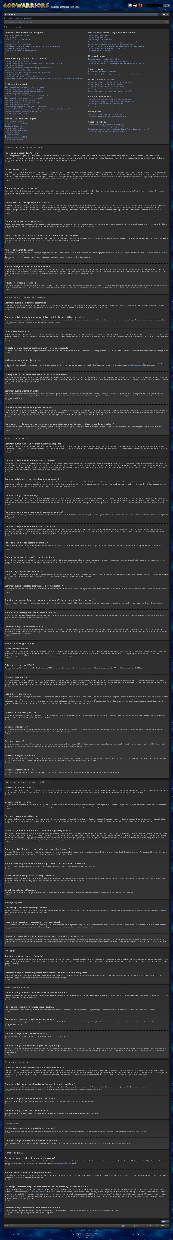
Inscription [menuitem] (168, 15)
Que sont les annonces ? (13, 132)
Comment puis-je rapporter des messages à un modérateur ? (26, 107)
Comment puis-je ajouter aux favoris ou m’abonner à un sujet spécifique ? (113, 101)
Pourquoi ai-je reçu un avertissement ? (18, 104)
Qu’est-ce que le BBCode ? (14, 121)
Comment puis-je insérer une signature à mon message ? (25, 91)
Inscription (29, 18)
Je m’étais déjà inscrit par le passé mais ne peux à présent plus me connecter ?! (32, 46)
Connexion (19, 18)
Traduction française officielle (84, 1235)
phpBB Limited (60, 1161)
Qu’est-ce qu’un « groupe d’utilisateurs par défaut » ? (106, 48)
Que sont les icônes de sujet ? (15, 139)
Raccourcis (6, 15)
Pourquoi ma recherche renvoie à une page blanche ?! (107, 86)
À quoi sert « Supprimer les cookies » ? (18, 53)
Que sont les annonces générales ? (17, 130)
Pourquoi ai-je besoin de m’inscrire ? (17, 35)
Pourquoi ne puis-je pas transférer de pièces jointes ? (23, 102)
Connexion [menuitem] (164, 15)
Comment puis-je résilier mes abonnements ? (104, 106)
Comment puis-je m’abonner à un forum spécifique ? (106, 104)
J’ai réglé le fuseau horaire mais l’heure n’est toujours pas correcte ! (28, 68)
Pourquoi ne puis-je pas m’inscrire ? (17, 40)
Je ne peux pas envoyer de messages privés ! (104, 59)
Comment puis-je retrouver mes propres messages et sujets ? (109, 91)
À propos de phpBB (60, 1163)
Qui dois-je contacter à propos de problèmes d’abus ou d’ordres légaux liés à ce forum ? (118, 129)
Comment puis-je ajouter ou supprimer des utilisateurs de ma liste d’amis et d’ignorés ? (118, 74)
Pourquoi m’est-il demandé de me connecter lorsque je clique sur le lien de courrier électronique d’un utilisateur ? (44, 79)
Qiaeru (95, 1235)
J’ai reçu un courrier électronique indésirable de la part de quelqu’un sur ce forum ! (116, 63)
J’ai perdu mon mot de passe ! (15, 48)
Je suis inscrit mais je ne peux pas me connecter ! (22, 42)
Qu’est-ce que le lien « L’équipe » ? (100, 51)
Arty (82, 1233)
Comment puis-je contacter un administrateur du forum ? (107, 131)
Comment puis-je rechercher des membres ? (103, 89)
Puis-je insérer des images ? (15, 128)
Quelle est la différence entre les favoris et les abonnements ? (109, 99)
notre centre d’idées (126, 1175)
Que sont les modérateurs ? (97, 37)
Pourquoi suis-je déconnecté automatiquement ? (21, 51)
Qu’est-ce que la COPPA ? (14, 37)
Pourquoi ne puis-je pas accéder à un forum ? (20, 100)
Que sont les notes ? (12, 135)
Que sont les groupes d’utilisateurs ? (100, 40)
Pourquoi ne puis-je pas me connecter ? (18, 44)
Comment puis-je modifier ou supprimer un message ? (23, 89)
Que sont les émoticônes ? (14, 126)
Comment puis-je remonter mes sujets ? (18, 113)
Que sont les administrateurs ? (98, 35)
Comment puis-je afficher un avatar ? (17, 74)
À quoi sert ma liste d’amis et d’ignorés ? (102, 72)
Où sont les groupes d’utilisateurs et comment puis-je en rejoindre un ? (112, 42)
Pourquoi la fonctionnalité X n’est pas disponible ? (105, 127)
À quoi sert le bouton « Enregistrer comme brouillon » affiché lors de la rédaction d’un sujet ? (37, 109)
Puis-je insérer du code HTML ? (16, 124)
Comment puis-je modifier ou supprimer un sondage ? (23, 98)
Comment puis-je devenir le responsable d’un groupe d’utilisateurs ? (111, 44)
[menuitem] (160, 14)
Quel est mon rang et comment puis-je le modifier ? (22, 76)
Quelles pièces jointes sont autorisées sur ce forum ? (106, 114)
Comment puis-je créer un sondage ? (18, 94)
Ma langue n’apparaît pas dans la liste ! (18, 70)
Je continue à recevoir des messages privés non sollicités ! (108, 61)
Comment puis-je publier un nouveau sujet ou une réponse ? (26, 87)
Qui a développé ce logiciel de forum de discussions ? (106, 125)
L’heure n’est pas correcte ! (14, 66)
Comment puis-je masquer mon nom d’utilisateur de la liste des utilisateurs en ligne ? (34, 63)
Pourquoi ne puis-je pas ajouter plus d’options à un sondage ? (26, 96)
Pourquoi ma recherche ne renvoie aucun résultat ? (106, 84)
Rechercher (9, 18)
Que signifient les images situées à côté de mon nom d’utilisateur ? (28, 72)
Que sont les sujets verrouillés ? (16, 137)
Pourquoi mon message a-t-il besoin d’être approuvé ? (23, 111)
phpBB (81, 1231)
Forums (13, 14)
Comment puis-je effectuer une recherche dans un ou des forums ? (111, 82)
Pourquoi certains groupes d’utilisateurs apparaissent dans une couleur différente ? (116, 46)
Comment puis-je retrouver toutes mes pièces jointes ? (107, 116)
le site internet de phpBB (136, 365)
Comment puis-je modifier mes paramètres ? (20, 61)
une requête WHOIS (38, 1192)
